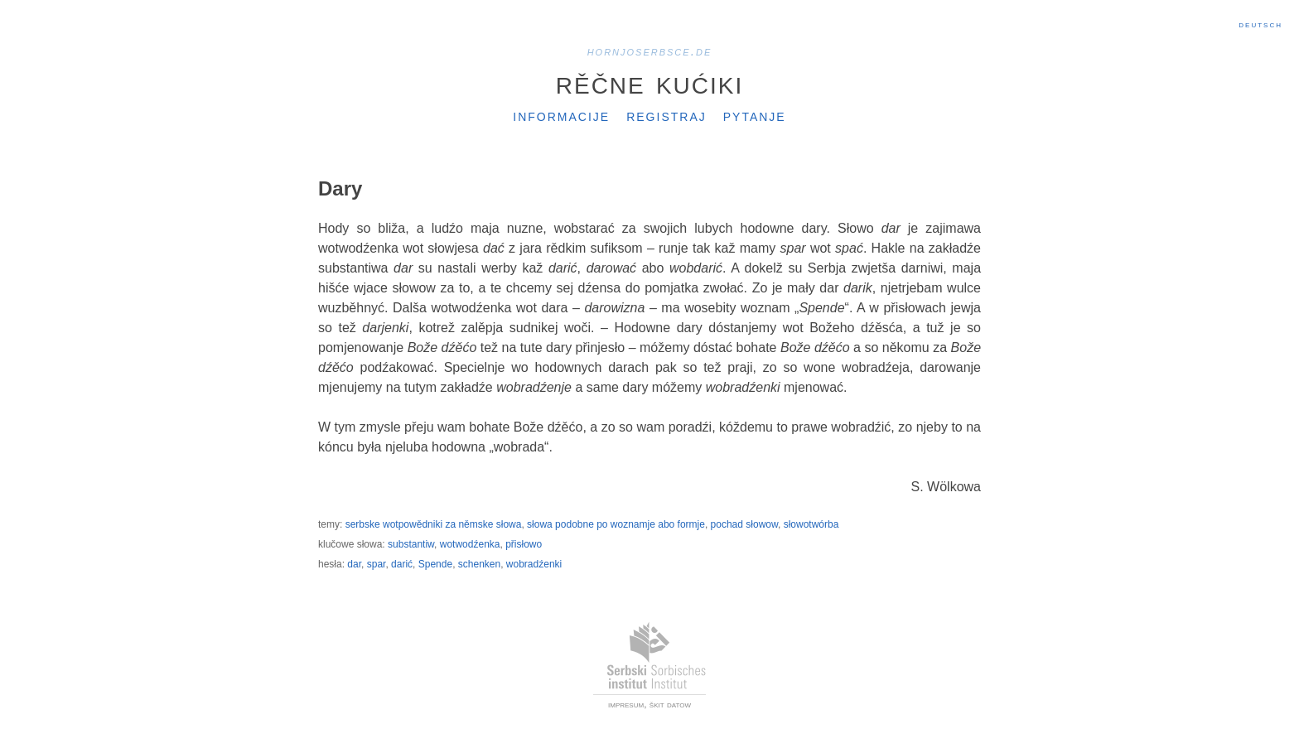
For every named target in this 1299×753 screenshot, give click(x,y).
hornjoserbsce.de (649, 51)
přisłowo (523, 544)
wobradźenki (534, 564)
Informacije (561, 115)
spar (376, 564)
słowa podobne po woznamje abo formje (616, 524)
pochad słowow (744, 524)
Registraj (666, 115)
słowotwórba (811, 524)
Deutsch (1260, 24)
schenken (479, 564)
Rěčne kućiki (649, 82)
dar (354, 564)
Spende (435, 564)
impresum (626, 704)
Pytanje (754, 115)
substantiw (411, 544)
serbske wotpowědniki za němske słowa (433, 524)
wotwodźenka (470, 544)
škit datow (670, 704)
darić (402, 564)
